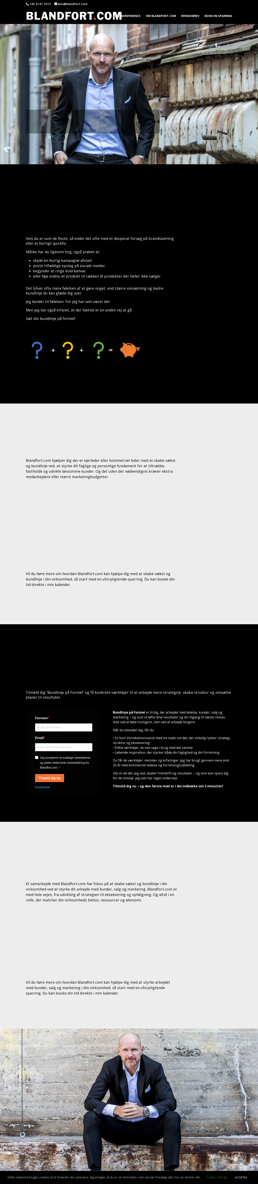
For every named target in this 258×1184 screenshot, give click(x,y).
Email (39, 738)
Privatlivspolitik (42, 787)
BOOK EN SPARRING (218, 16)
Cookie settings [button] (216, 1177)
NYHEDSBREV (190, 16)
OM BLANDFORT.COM (161, 16)
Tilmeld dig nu (49, 778)
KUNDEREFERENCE (127, 16)
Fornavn (41, 718)
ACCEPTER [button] (241, 1177)
